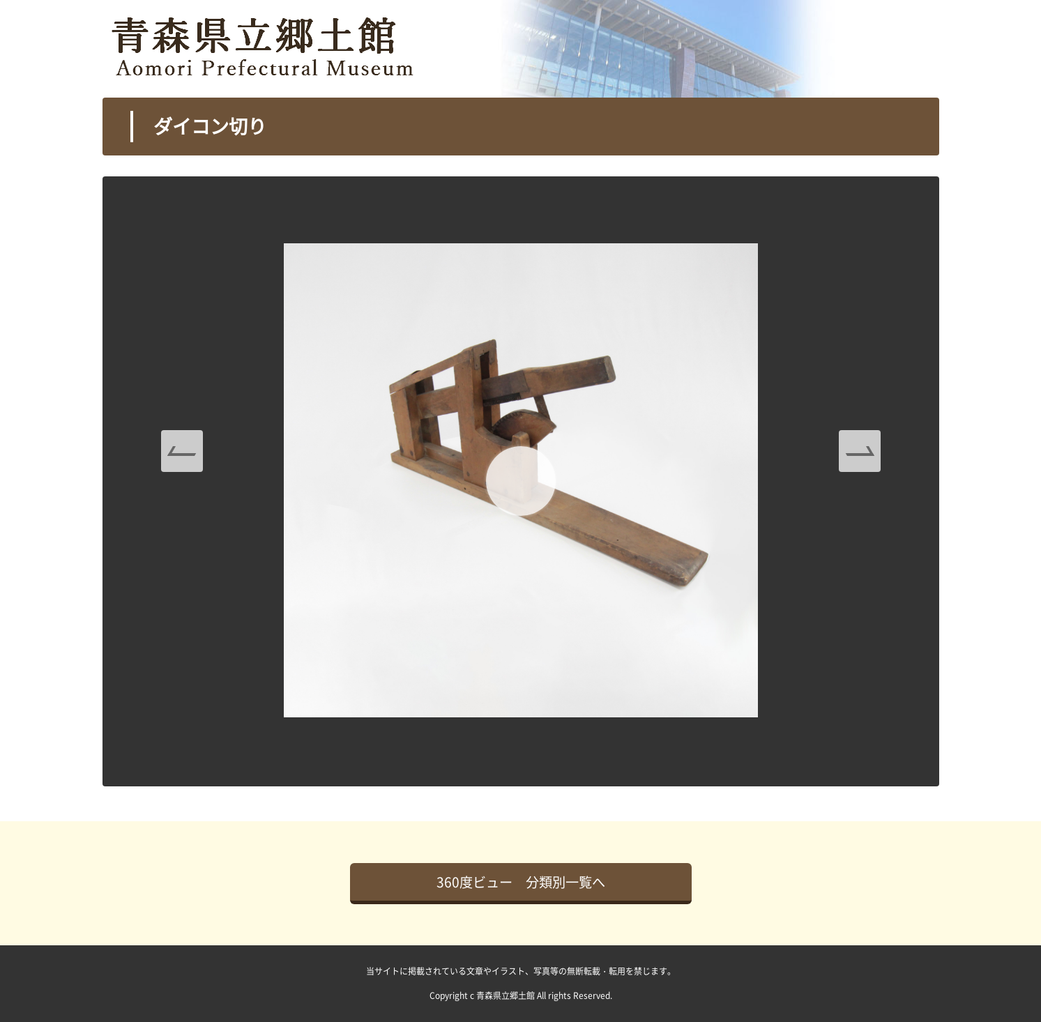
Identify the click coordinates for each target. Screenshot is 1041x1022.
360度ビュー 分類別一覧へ (520, 882)
